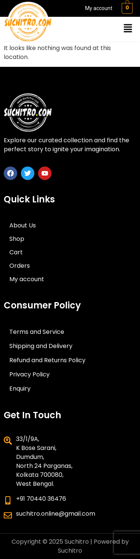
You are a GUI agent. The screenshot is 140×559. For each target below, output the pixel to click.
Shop (16, 239)
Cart (16, 252)
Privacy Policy (29, 374)
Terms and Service (36, 331)
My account (98, 8)
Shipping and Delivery (40, 346)
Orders (19, 265)
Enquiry (20, 388)
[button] (128, 29)
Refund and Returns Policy (47, 360)
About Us (22, 225)
